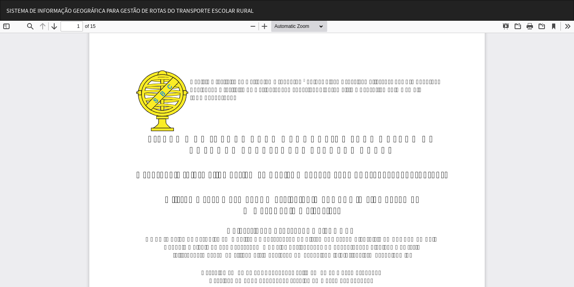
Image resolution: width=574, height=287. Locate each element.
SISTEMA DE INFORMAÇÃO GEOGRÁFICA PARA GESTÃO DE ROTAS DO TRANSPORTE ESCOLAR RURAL (130, 10)
